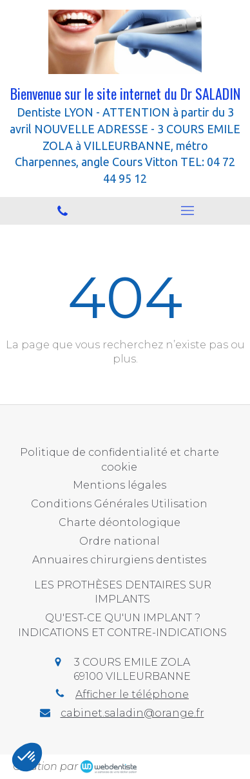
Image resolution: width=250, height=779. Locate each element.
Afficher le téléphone (132, 694)
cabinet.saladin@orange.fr (132, 713)
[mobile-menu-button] (187, 210)
